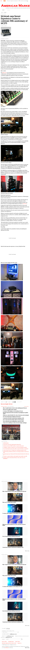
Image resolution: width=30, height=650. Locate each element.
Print (6, 12)
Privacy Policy (4, 641)
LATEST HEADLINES (10, 406)
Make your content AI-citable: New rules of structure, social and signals (16, 415)
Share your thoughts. (6, 404)
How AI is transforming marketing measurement (12, 416)
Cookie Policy (17, 641)
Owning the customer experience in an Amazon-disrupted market (15, 447)
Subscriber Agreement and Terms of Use (9, 643)
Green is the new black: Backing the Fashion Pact (12, 444)
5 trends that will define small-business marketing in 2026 (13, 418)
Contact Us (19, 643)
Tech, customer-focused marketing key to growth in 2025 (13, 421)
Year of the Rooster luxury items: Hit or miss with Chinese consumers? (15, 448)
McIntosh (4, 72)
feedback (7, 647)
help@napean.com (13, 634)
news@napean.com (10, 636)
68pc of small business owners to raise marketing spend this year (15, 408)
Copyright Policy (11, 641)
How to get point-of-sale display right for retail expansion (13, 419)
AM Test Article (6, 443)
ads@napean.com (8, 637)
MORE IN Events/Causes (6, 481)
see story (25, 203)
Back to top (27, 647)
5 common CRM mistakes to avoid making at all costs (13, 411)
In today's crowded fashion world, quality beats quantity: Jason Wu (15, 456)
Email (3, 12)
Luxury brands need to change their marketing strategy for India (14, 450)
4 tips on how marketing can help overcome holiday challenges (15, 422)
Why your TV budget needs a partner (10, 409)
